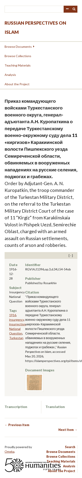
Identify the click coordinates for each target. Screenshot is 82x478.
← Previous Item (17, 425)
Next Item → (67, 430)
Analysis (10, 75)
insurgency (16, 319)
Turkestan (16, 338)
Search (74, 9)
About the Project (17, 84)
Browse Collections (18, 56)
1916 (12, 315)
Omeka (9, 451)
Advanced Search (67, 9)
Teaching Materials (18, 65)
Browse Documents (18, 46)
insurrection (17, 324)
